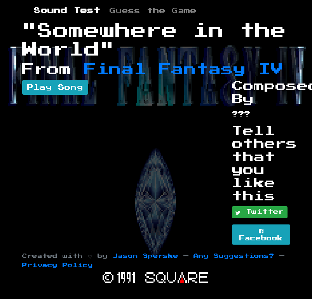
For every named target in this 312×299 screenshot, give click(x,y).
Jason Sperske (145, 256)
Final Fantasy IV (183, 69)
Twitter (259, 212)
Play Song (55, 87)
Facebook (261, 234)
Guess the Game (153, 11)
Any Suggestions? (233, 256)
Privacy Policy (57, 265)
